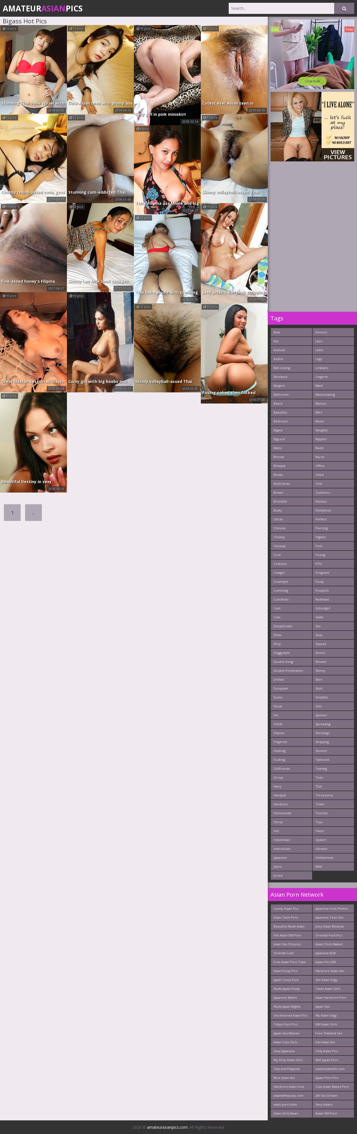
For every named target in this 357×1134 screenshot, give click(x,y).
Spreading (323, 724)
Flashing (280, 751)
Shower (321, 662)
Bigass (278, 430)
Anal (277, 332)
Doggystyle (282, 653)
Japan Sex (322, 1006)
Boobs (278, 475)
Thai (318, 786)
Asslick (278, 359)
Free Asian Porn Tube (290, 962)
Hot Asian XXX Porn (287, 935)
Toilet (319, 804)
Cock (277, 555)
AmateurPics (43, 8)
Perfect (321, 519)
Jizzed (278, 875)
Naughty (321, 430)
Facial (278, 706)
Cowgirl (279, 572)
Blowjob (280, 466)
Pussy (319, 581)
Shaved (320, 644)
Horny (278, 822)
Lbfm (319, 350)
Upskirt (320, 840)
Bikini (278, 448)
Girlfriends (282, 768)
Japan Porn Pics (326, 1078)
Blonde (279, 457)
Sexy (318, 635)
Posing (320, 555)
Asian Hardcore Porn (330, 997)
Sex (318, 626)
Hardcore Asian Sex (329, 971)
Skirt (318, 679)
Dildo (277, 635)
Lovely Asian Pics (286, 908)
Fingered (280, 742)
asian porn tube (285, 1104)
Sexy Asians (323, 1104)
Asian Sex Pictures (287, 944)
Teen (319, 777)
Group (278, 777)
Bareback (281, 377)
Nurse (319, 457)
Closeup (280, 546)
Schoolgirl (322, 608)
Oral (318, 483)
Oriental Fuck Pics (328, 935)
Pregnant (322, 572)
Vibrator (321, 849)
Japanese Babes (285, 997)
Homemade (282, 813)
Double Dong (283, 662)
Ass (276, 341)
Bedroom (281, 421)
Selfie (319, 617)
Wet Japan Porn (326, 1060)
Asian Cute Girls (285, 1042)
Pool (318, 546)
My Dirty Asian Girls (288, 1060)
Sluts (318, 688)
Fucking (279, 759)
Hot (276, 831)
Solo (318, 706)
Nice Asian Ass (284, 1078)
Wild (318, 866)
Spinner (321, 715)
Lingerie (321, 377)
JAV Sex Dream (326, 1095)
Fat (276, 715)
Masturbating (325, 394)
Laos (318, 341)
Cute (277, 617)
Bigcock (279, 439)
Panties (320, 501)
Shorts (320, 653)
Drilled (279, 679)
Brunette (280, 501)
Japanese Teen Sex (329, 917)
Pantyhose (323, 510)
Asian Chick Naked (328, 944)
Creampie (281, 581)
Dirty (277, 644)
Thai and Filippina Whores (287, 1070)
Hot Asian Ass (325, 1042)
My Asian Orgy (326, 1015)
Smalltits (321, 697)
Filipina (279, 733)
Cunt (277, 608)
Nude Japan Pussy (287, 989)
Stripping (322, 742)
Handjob (280, 795)
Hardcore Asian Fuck (289, 1086)
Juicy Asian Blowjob (329, 926)
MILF (318, 412)
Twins (319, 831)
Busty (278, 510)
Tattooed (322, 759)
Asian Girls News (286, 1113)
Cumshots (281, 599)
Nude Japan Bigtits (287, 1006)
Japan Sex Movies (286, 1033)
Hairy (277, 786)
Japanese (280, 857)
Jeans (277, 866)
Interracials (282, 849)
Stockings (322, 733)
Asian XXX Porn (326, 1113)
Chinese (280, 528)
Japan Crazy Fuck (286, 980)
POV (318, 564)
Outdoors (322, 492)
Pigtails (320, 537)
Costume (280, 564)
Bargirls (279, 385)
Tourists (321, 813)
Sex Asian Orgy (326, 980)
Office (319, 466)
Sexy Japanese (284, 1051)
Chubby (279, 537)
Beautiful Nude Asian (289, 926)
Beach (278, 403)
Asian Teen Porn (286, 917)
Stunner (321, 751)
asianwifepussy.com (288, 1095)
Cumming (281, 590)
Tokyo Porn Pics (286, 1024)
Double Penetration (288, 670)
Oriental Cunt (284, 953)
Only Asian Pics (326, 1051)
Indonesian (282, 840)
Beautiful (280, 412)
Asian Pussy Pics (285, 971)
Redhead (322, 599)
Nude (319, 448)
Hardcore (281, 804)
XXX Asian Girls (326, 1024)
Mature (320, 403)
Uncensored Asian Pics (290, 1015)
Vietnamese (324, 857)
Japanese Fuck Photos (331, 908)
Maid (319, 385)
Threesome (324, 795)
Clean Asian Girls (327, 989)
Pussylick (322, 590)
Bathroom (281, 394)
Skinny (320, 670)
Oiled (319, 475)
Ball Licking (282, 368)
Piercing (321, 528)
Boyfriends (282, 483)
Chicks (278, 519)
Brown (278, 492)
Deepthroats (283, 626)
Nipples (321, 439)
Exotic (278, 697)
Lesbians (321, 368)
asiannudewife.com (330, 1069)
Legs (318, 359)
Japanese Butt (325, 953)
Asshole (279, 350)
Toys (318, 822)
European (281, 688)
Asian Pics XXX (325, 962)
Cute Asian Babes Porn (332, 1086)
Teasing (321, 768)
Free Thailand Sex (328, 1033)
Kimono (321, 332)
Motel (319, 421)
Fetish (278, 724)
